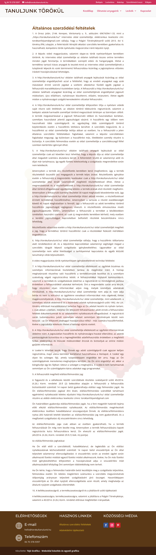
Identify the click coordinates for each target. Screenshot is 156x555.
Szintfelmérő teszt (134, 2)
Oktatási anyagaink (108, 11)
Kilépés (148, 2)
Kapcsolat (145, 11)
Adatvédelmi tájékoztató (71, 530)
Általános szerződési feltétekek (75, 524)
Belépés (99, 2)
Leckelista (109, 2)
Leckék (129, 11)
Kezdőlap (88, 11)
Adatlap (120, 2)
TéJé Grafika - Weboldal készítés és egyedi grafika (53, 550)
